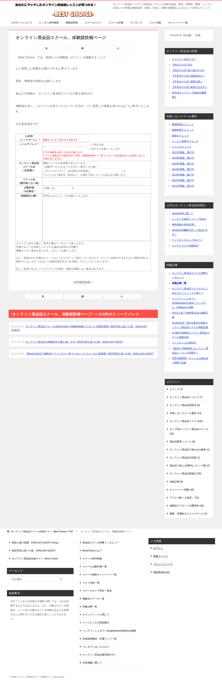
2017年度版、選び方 (183, 152)
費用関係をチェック (183, 124)
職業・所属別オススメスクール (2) (188, 513)
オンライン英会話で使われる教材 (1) (190, 449)
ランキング (136, 22)
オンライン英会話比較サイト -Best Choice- (35, 558)
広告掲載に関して (92, 662)
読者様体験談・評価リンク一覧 (100, 638)
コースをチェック (181, 146)
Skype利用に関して (182, 213)
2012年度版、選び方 (183, 180)
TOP (42, 531)
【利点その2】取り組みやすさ (188, 70)
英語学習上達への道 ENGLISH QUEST (34, 550)
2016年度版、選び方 (183, 158)
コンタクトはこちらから (96, 646)
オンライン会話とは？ (184, 59)
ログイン (158, 548)
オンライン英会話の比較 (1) (185, 457)
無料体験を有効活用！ (184, 224)
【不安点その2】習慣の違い (187, 81)
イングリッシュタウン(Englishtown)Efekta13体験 (109, 630)
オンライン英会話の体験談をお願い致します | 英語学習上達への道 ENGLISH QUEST (74, 341)
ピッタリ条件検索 (49, 22)
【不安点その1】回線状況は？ (188, 75)
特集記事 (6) (176, 481)
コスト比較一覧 (91, 582)
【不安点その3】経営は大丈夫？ (189, 87)
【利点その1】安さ (182, 64)
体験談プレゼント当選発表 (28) (187, 505)
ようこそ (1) (176, 389)
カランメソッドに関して (96, 614)
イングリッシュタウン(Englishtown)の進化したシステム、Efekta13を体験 (189, 303)
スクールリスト (93, 22)
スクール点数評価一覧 (95, 566)
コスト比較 (155, 22)
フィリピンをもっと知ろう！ (187, 240)
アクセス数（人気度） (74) (184, 497)
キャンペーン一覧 (178, 22)
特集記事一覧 (179, 283)
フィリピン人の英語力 (184, 342)
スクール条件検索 (92, 558)
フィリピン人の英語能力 (96, 622)
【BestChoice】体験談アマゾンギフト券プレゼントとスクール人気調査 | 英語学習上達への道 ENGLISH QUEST (89, 353)
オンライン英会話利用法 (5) (185, 405)
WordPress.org (161, 572)
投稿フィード (160, 556)
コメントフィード (163, 564)
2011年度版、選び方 (183, 185)
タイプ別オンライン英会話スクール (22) (189, 431)
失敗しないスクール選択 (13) (185, 413)
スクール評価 (116, 22)
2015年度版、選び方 (183, 163)
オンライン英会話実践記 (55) (185, 473)
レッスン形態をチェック (185, 141)
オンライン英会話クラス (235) (186, 421)
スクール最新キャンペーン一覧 (100, 574)
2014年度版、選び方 (183, 169)
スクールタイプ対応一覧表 (97, 590)
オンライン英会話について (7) (186, 397)
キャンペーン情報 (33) (182, 489)
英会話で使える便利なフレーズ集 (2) (190, 465)
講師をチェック (180, 135)
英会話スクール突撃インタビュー (101, 542)
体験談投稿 (72, 22)
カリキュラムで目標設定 (185, 245)
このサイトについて (21, 22)
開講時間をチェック (183, 130)
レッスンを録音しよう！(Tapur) (189, 219)
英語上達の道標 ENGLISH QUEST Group (35, 542)
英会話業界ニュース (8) (182, 441)
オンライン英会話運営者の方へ (100, 654)
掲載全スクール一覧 (93, 598)
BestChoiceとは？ (92, 550)
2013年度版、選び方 (183, 174)
